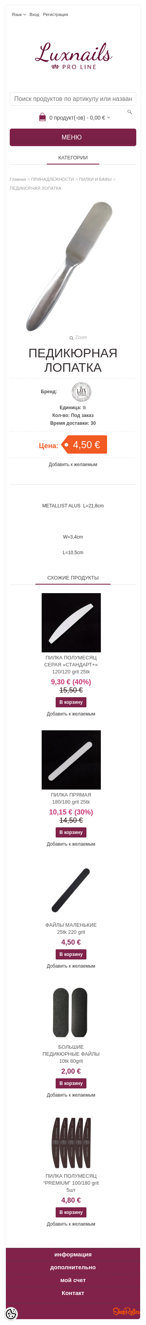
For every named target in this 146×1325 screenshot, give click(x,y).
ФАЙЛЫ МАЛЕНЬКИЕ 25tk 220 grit (71, 928)
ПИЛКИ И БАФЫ (95, 179)
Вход (34, 14)
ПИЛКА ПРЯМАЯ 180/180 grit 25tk (71, 798)
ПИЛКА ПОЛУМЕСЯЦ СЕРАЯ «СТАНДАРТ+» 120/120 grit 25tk (71, 665)
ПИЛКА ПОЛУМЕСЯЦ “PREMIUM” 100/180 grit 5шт (71, 1183)
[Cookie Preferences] (11, 1314)
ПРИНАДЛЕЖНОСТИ (52, 179)
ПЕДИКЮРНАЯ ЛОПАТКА (35, 188)
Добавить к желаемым (73, 464)
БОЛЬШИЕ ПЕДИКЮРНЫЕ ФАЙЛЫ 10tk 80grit (70, 1054)
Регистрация (55, 14)
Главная (18, 179)
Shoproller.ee (126, 1311)
